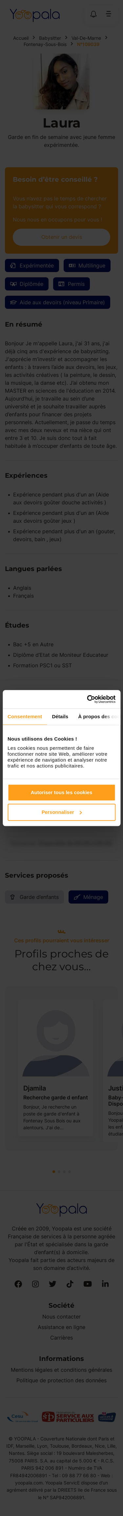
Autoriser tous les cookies (61, 792)
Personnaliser (62, 812)
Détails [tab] (60, 716)
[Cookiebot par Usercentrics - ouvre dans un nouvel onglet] (87, 699)
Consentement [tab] (25, 716)
